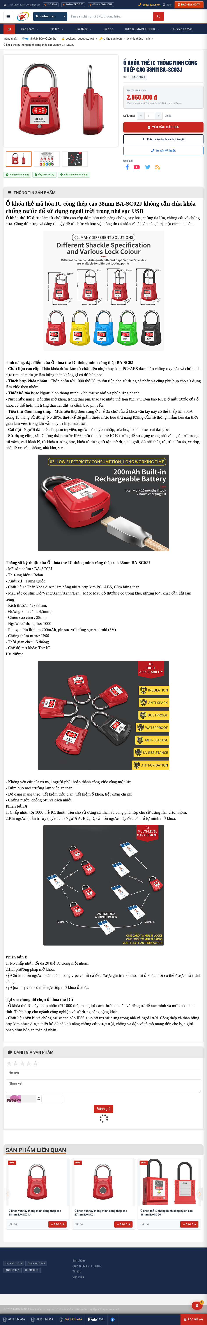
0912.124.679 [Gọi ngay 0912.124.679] (149, 4)
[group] (61, 101)
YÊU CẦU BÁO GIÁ (163, 127)
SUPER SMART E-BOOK (87, 1266)
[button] (199, 1194)
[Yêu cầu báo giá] (197, 1306)
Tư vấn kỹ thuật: (163, 150)
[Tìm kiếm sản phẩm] (110, 16)
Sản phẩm (79, 1260)
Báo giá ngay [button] (189, 4)
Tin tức (77, 1271)
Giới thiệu (78, 1276)
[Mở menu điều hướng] (8, 16)
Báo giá (57, 1224)
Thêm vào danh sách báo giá (163, 139)
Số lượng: (129, 115)
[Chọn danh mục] (50, 16)
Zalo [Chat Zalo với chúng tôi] (167, 4)
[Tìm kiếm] (158, 16)
